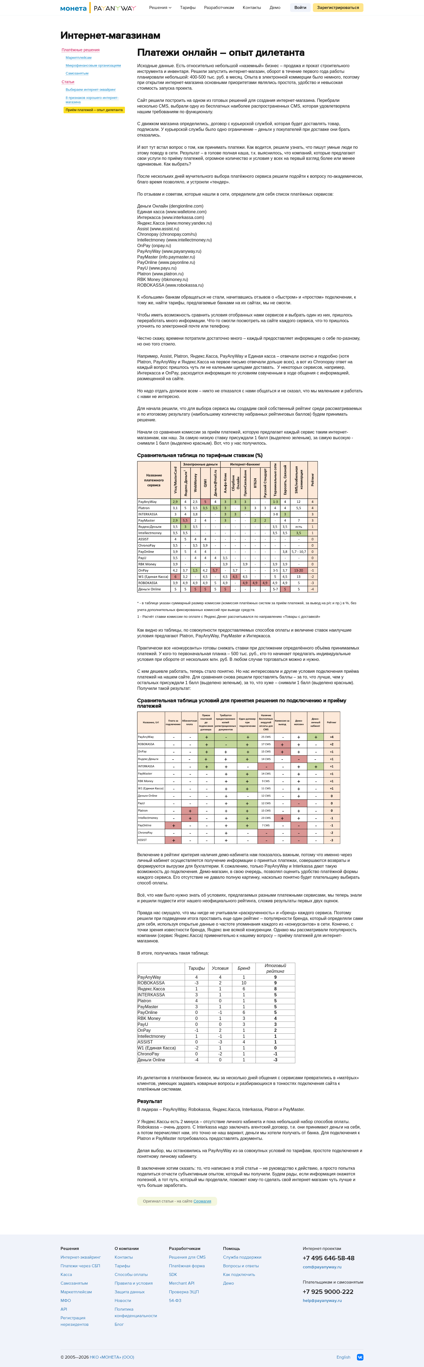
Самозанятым (77, 73)
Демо (275, 7)
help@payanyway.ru (322, 1300)
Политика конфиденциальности (136, 1312)
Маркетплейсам (78, 58)
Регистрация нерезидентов (75, 1321)
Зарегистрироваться (338, 7)
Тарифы (188, 7)
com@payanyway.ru (322, 1267)
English (343, 1357)
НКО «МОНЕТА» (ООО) (112, 1357)
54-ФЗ (175, 1300)
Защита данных (130, 1292)
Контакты (252, 7)
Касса (66, 1274)
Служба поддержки (242, 1257)
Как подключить (239, 1274)
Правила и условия (134, 1283)
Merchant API (181, 1283)
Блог (119, 1324)
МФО (66, 1300)
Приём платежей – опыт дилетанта (94, 110)
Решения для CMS (187, 1257)
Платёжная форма (187, 1266)
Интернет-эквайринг (81, 1257)
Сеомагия (202, 1201)
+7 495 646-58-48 (329, 1258)
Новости (123, 1300)
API (64, 1309)
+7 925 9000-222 (328, 1292)
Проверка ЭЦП (184, 1292)
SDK (173, 1274)
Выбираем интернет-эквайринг (91, 90)
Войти (300, 7)
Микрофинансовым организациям (93, 65)
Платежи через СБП (80, 1266)
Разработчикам (219, 7)
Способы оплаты (131, 1274)
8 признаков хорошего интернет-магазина (92, 100)
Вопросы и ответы (241, 1266)
